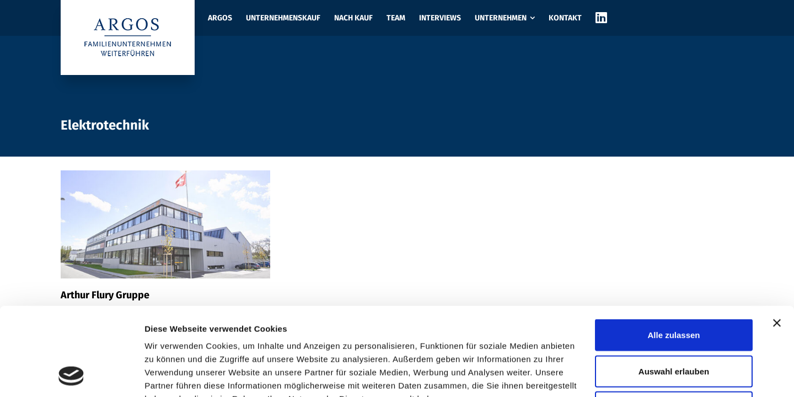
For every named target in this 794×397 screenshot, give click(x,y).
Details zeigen (586, 375)
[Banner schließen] (777, 240)
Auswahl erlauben (674, 288)
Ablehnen (674, 324)
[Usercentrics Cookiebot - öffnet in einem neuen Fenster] (71, 375)
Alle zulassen (673, 252)
